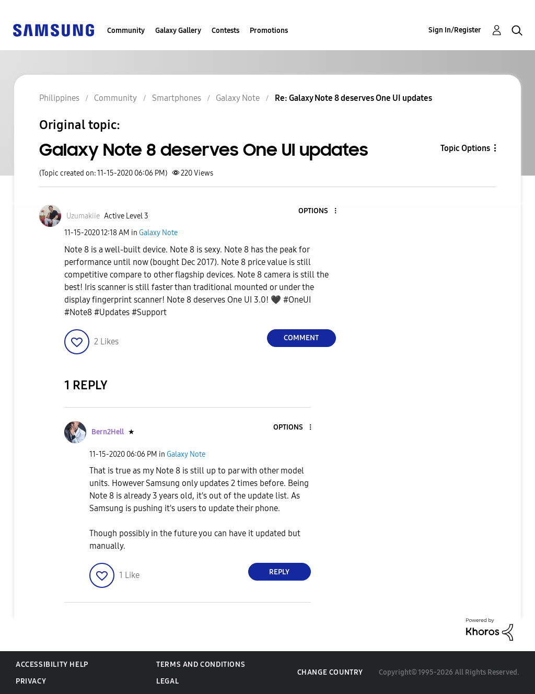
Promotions (269, 30)
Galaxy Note (158, 232)
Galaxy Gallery (178, 30)
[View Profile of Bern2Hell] (107, 431)
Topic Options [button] (465, 148)
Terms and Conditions (200, 664)
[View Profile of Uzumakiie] (83, 216)
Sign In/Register (454, 30)
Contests (225, 30)
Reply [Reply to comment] (279, 572)
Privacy (31, 681)
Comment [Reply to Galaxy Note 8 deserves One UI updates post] (301, 337)
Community (126, 30)
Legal (167, 681)
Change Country (330, 672)
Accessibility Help (52, 664)
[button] (317, 211)
